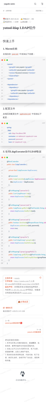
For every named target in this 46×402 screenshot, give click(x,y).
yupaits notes (27, 293)
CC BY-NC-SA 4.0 (18, 290)
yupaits (17, 278)
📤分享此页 (23, 302)
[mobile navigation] (42, 4)
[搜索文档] (35, 4)
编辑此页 (8, 308)
